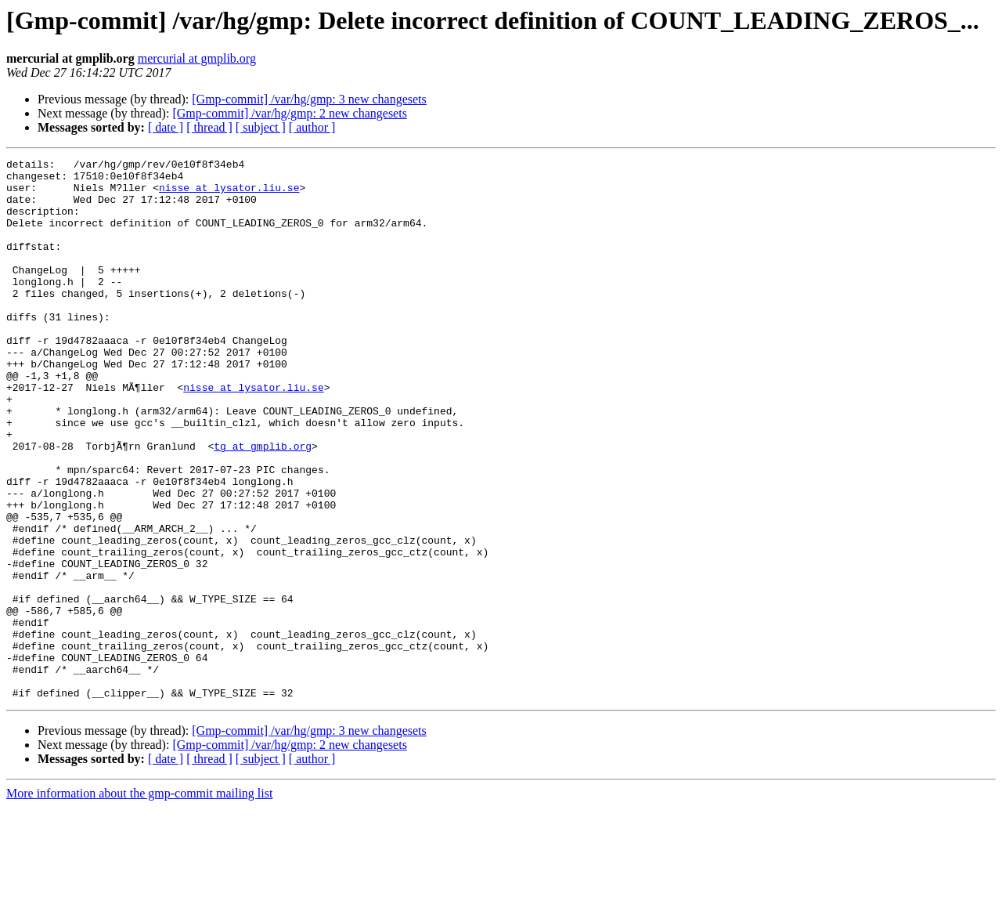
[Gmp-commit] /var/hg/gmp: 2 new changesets (289, 113)
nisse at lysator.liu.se (229, 194)
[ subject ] (261, 127)
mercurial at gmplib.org (197, 58)
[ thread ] (209, 127)
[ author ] (312, 127)
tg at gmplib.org (263, 504)
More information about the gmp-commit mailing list (139, 901)
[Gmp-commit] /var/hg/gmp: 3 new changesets (309, 99)
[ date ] (165, 127)
